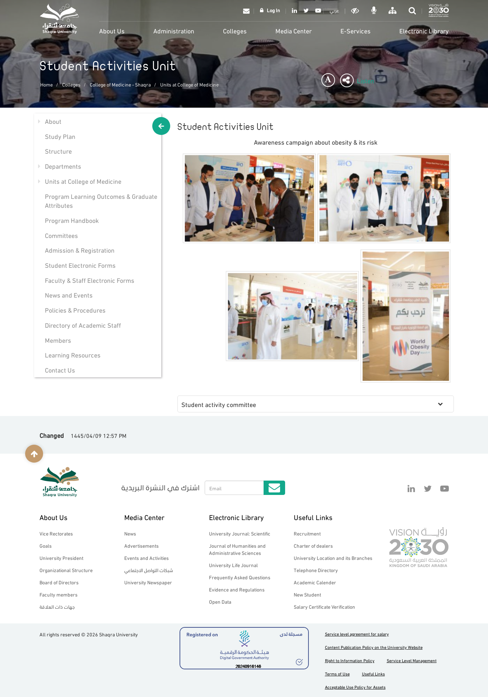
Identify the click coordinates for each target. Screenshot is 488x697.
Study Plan (60, 136)
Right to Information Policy (350, 660)
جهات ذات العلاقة (57, 606)
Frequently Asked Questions (239, 577)
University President (61, 557)
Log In (273, 10)
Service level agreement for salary (357, 634)
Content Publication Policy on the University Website (374, 647)
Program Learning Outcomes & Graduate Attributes (101, 200)
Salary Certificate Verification (324, 606)
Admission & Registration (80, 249)
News (130, 533)
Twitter (306, 10)
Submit (274, 488)
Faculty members (58, 594)
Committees (61, 235)
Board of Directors (59, 582)
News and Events (69, 294)
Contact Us (60, 369)
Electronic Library (424, 30)
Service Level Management (412, 660)
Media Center (293, 30)
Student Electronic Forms (80, 265)
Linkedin (294, 10)
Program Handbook (72, 220)
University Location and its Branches (333, 557)
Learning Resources (73, 354)
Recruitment (307, 533)
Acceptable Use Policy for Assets (355, 687)
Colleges (235, 30)
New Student (307, 594)
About (53, 121)
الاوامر (374, 10)
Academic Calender (315, 582)
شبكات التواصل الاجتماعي (148, 570)
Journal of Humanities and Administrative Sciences (237, 549)
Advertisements (141, 545)
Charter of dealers (313, 545)
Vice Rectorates (56, 533)
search (413, 10)
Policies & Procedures (75, 309)
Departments (63, 165)
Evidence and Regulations (237, 589)
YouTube (317, 10)
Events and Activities (146, 557)
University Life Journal (233, 565)
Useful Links (313, 516)
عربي (334, 10)
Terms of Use (337, 673)
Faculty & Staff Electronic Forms (89, 280)
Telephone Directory (316, 570)
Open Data (220, 601)
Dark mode (356, 10)
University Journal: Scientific (239, 533)
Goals (45, 545)
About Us (112, 30)
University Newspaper (148, 582)
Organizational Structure (66, 570)
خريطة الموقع (393, 10)
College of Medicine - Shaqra (120, 84)
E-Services (355, 30)
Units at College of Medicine (189, 84)
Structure (58, 150)
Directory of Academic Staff (83, 324)
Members (58, 340)
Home (46, 84)
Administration (173, 30)
